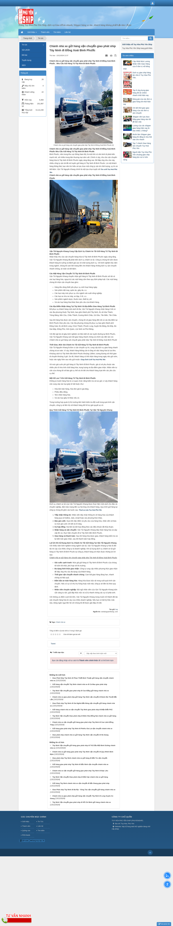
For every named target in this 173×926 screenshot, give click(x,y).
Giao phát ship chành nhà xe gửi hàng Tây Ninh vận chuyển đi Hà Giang (80, 770)
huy (116, 645)
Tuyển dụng (26, 60)
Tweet (53, 679)
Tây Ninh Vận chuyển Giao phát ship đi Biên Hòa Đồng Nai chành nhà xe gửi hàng (84, 751)
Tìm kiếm (41, 866)
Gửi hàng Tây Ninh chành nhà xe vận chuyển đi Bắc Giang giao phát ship (80, 819)
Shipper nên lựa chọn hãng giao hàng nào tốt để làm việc (142, 119)
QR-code (24, 876)
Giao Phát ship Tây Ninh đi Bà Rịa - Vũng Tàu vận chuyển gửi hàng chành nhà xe (83, 825)
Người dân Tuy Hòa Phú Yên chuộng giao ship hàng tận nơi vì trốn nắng (137, 156)
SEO (24, 65)
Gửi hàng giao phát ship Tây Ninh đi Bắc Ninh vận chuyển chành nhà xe (80, 800)
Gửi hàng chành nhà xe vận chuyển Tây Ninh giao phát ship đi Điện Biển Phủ (82, 745)
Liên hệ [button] (67, 32)
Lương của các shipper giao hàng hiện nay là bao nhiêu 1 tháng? (142, 128)
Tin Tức (40, 857)
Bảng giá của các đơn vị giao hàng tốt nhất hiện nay (137, 101)
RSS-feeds (26, 871)
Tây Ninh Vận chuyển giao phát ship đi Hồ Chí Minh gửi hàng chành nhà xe (81, 838)
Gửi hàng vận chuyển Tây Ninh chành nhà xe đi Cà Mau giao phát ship (79, 720)
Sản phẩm (26, 50)
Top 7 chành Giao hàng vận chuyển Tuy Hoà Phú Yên (142, 145)
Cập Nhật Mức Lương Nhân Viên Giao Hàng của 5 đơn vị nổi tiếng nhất (136, 65)
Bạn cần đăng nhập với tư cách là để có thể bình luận (83, 696)
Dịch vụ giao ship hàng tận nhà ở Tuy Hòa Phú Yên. (142, 75)
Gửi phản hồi (164, 924)
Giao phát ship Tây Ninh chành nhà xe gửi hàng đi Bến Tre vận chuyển (79, 794)
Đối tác (24, 55)
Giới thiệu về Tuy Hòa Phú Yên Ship (137, 44)
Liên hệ (40, 862)
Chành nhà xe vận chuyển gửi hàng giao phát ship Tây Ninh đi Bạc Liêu (80, 806)
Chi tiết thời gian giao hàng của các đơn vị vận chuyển (141, 110)
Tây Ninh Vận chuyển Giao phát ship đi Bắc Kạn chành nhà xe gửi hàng (80, 813)
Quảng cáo (26, 866)
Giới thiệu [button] (32, 33)
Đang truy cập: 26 (37, 876)
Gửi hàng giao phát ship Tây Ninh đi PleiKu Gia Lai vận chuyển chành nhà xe (82, 764)
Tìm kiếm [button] (57, 32)
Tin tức (24, 45)
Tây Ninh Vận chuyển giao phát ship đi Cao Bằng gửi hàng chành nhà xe (80, 726)
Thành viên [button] (45, 32)
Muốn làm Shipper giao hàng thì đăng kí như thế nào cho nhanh (142, 136)
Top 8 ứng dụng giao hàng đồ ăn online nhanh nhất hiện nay (141, 92)
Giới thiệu (25, 857)
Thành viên (26, 862)
